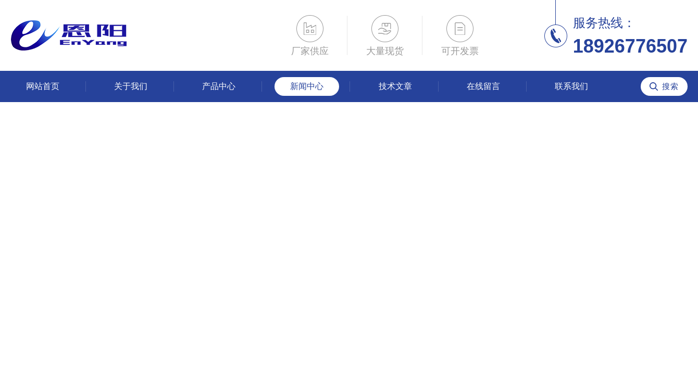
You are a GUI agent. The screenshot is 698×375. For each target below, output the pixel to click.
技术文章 (395, 86)
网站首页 (42, 86)
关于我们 (130, 86)
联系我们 (571, 86)
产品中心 (218, 86)
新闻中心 (306, 86)
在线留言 (483, 86)
